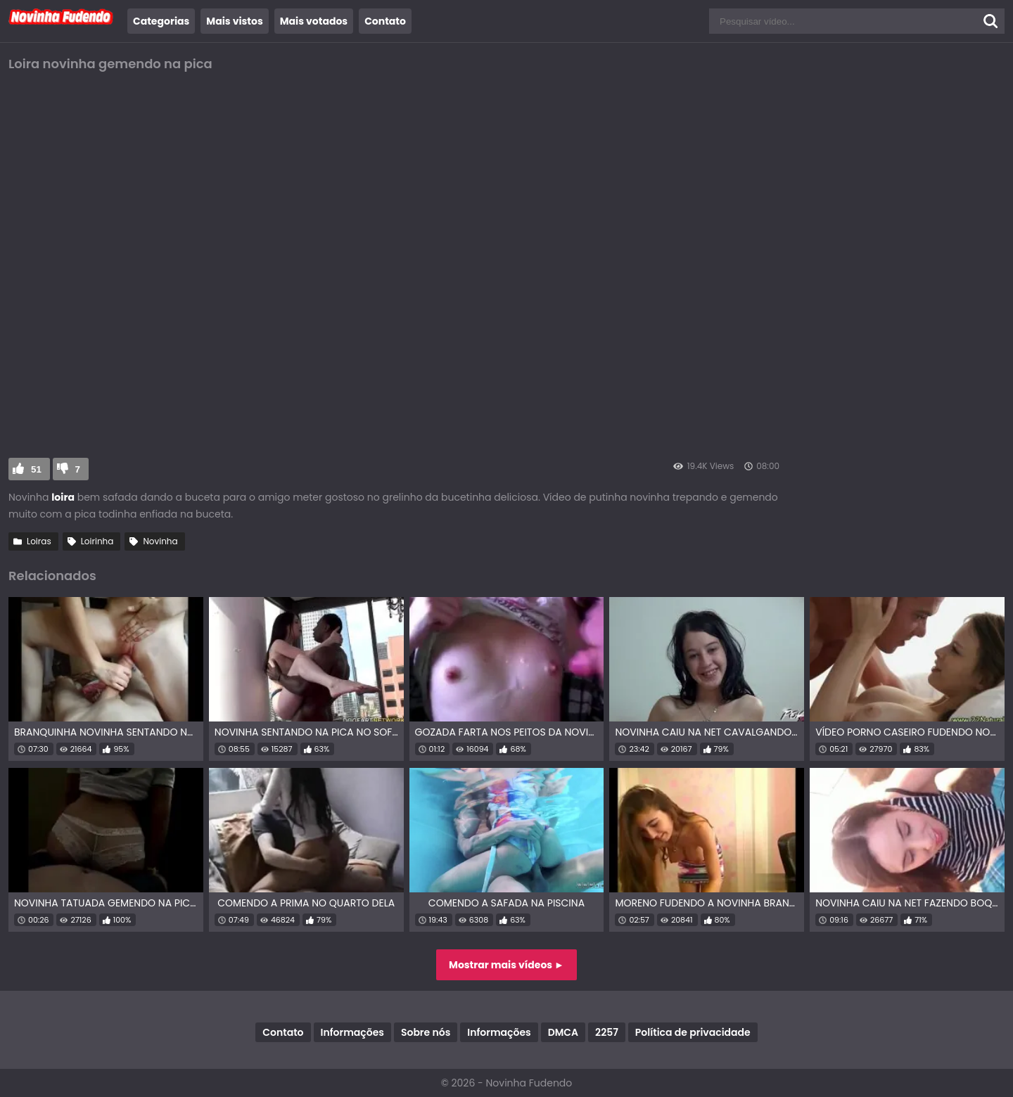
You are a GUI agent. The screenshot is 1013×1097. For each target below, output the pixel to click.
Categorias (161, 21)
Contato (385, 21)
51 (36, 469)
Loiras (39, 541)
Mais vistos (234, 21)
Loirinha (97, 541)
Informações (352, 1032)
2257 (606, 1032)
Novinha (160, 541)
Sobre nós (425, 1032)
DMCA (563, 1032)
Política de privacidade (693, 1032)
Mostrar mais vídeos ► (506, 965)
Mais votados (314, 21)
